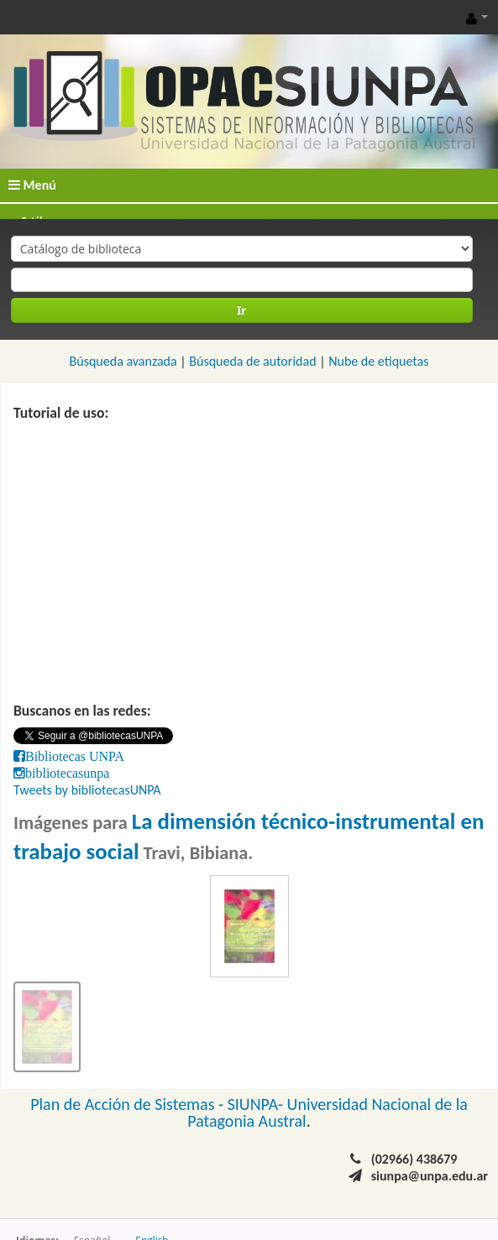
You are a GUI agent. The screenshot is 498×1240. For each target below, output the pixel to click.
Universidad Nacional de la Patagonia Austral (327, 1112)
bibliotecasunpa (67, 772)
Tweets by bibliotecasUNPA (87, 790)
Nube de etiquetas (378, 361)
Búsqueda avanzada (123, 361)
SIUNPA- (257, 1104)
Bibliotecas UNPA (74, 756)
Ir (241, 310)
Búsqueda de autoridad (252, 361)
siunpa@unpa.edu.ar (429, 1176)
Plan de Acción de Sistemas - (129, 1104)
